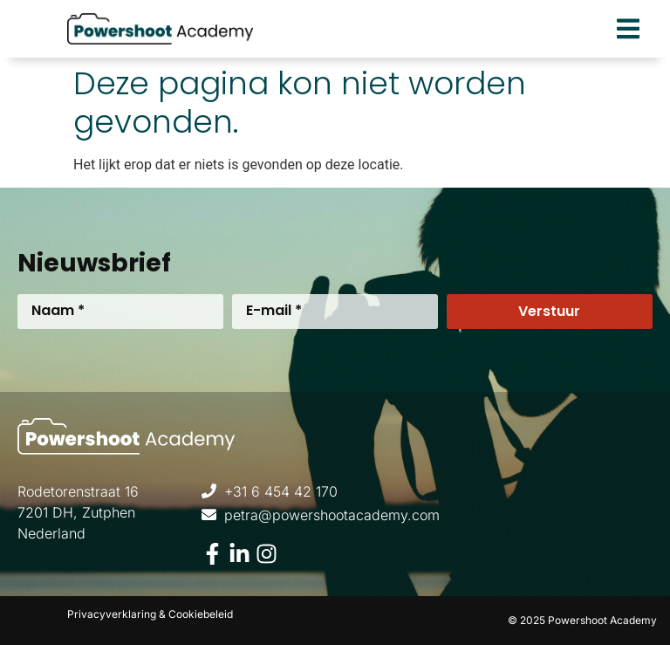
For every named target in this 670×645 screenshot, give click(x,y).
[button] (627, 29)
